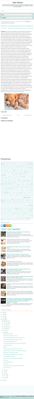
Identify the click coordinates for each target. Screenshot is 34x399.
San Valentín (6, 212)
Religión (2, 210)
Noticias (2, 201)
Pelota (21, 204)
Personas (2, 207)
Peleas (12, 204)
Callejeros (14, 170)
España (23, 183)
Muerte (2, 200)
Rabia (29, 208)
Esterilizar (10, 185)
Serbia (32, 212)
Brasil (32, 169)
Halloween (22, 189)
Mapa (16, 197)
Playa (32, 207)
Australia (5, 166)
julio (4, 330)
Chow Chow (18, 172)
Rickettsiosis (14, 210)
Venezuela (11, 218)
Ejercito (22, 182)
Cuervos (5, 176)
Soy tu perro (6, 363)
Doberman (4, 181)
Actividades (24, 162)
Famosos (31, 185)
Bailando (26, 166)
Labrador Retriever (27, 194)
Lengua (10, 196)
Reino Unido (28, 209)
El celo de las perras (7, 345)
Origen (29, 201)
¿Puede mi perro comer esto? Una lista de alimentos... (15, 350)
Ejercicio (18, 182)
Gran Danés (21, 188)
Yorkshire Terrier (20, 219)
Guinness (10, 189)
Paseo (18, 202)
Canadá (28, 170)
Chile (12, 172)
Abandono (7, 162)
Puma (26, 208)
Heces (5, 191)
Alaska (21, 163)
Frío (4, 187)
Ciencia (26, 172)
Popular (3, 229)
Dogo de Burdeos (17, 181)
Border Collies (22, 169)
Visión (11, 219)
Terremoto (19, 215)
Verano (19, 218)
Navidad (15, 200)
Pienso (12, 207)
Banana (31, 166)
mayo (5, 370)
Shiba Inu (19, 213)
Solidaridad (9, 214)
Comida (16, 173)
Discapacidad (15, 180)
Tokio (4, 217)
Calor (18, 170)
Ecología (31, 181)
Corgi (7, 175)
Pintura (19, 207)
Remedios (5, 210)
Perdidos (28, 204)
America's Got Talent (16, 164)
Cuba (29, 175)
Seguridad (26, 212)
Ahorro (18, 163)
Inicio (18, 115)
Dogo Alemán (10, 181)
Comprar (27, 173)
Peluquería (24, 204)
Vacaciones (28, 217)
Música (11, 200)
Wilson (15, 219)
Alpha (7, 164)
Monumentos (22, 199)
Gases (2, 188)
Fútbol (21, 187)
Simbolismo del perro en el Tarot (10, 335)
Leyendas (16, 196)
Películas (15, 204)
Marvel (22, 197)
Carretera (9, 171)
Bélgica (21, 167)
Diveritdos (27, 180)
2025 (3, 314)
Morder (30, 199)
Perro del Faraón (14, 205)
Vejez (8, 218)
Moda (18, 199)
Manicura (12, 197)
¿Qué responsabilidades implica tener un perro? (13, 337)
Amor (27, 164)
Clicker (29, 172)
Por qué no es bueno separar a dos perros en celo (18, 254)
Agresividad (11, 163)
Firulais (22, 186)
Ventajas (15, 218)
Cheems (5, 172)
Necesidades (19, 200)
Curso (27, 176)
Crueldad (20, 175)
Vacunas (31, 217)
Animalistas (3, 165)
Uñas (24, 217)
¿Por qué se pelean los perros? (10, 341)
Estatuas (6, 185)
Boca (6, 169)
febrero (5, 375)
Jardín (27, 193)
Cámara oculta (23, 170)
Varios (2, 218)
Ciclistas (22, 172)
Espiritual (27, 183)
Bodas (9, 169)
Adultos (7, 163)
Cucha (32, 175)
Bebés (18, 167)
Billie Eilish (3, 169)
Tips (32, 215)
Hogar (13, 192)
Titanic (2, 217)
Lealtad (7, 196)
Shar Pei (9, 213)
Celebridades (26, 171)
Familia (27, 185)
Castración (21, 171)
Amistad (23, 164)
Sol (6, 214)
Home (2, 21)
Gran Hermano (26, 188)
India (32, 192)
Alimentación (8, 21)
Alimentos (3, 164)
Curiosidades (23, 176)
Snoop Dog (28, 213)
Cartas (14, 171)
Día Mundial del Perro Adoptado (14, 179)
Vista (13, 219)
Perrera (2, 205)
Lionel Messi (29, 196)
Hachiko (18, 189)
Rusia (27, 210)
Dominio (21, 181)
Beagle (15, 167)
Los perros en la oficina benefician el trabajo (13, 358)
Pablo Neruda (3, 202)
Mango (9, 197)
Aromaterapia (28, 165)
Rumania (24, 210)
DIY (1, 181)
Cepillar (2, 172)
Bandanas (2, 167)
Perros (22, 21)
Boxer (27, 169)
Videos (2, 219)
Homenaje (17, 192)
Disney (23, 180)
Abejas (11, 162)
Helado (8, 191)
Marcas (18, 197)
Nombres (31, 200)
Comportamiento (22, 173)
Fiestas (15, 186)
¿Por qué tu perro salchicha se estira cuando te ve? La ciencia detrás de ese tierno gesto (18, 269)
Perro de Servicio (7, 205)
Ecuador (2, 182)
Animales (31, 164)
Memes (5, 199)
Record (7, 209)
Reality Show (3, 209)
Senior (30, 212)
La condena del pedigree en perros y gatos (12, 339)
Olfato (21, 201)
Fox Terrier (31, 186)
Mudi (32, 199)
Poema (2, 208)
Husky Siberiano (28, 192)
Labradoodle (17, 194)
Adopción (3, 163)
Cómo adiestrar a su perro (9, 356)
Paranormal (15, 202)
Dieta (8, 180)
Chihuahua (9, 172)
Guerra (6, 189)
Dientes (5, 180)
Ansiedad (7, 165)
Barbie (8, 167)
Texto (23, 215)
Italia (19, 193)
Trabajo (7, 217)
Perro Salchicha (25, 205)
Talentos (31, 214)
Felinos (9, 186)
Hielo (25, 191)
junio (5, 332)
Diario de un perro (7, 367)
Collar (8, 173)
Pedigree (9, 204)
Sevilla (2, 213)
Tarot (2, 215)
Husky (23, 192)
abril (4, 372)
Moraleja (26, 199)
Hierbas (28, 191)
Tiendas (25, 215)
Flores (25, 186)
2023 (4, 162)
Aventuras (12, 166)
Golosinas (16, 188)
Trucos (10, 217)
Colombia (12, 173)
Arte (32, 165)
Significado (23, 213)
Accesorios (15, 162)
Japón (24, 193)
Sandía (11, 212)
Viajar (32, 218)
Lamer (4, 196)
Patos (2, 204)
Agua (16, 163)
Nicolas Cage (24, 200)
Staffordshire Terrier (19, 214)
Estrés (14, 185)
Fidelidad (12, 186)
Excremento (23, 185)
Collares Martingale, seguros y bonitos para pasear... (14, 343)
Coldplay (5, 173)
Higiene (31, 191)
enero (5, 377)
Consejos (3, 175)
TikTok (29, 215)
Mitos (16, 199)
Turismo (13, 217)
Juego (2, 194)
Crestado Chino (15, 175)
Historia (2, 192)
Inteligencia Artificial (8, 193)
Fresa (2, 187)
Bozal (29, 169)
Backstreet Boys (21, 166)
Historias (6, 192)
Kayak (11, 194)
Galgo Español (26, 187)
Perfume (31, 204)
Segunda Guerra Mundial (19, 212)
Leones (13, 196)
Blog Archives (16, 229)
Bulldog (2, 170)
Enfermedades (4, 183)
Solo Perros (18, 2)
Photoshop (9, 207)
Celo (30, 171)
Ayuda (17, 166)
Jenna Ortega (30, 193)
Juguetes (4, 194)
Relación (31, 209)
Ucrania (21, 217)
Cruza (23, 175)
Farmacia (2, 186)
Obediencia (10, 201)
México (12, 199)
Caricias (5, 171)
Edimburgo (9, 182)
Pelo (19, 204)
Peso (6, 207)
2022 (2, 162)
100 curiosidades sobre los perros (14, 261)
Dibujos (2, 180)
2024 (3, 316)
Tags (9, 229)
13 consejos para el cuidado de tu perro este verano (18, 239)
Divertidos (31, 180)
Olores (24, 201)
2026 (3, 312)
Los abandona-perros (8, 362)
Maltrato (6, 197)
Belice (24, 167)
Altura (10, 164)
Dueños (28, 181)
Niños (28, 200)
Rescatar (9, 210)
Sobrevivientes (3, 214)
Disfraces (20, 180)
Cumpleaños (17, 176)
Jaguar (21, 193)
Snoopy (32, 213)
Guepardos (3, 189)
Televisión (13, 215)
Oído (17, 201)
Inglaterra (2, 193)
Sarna (13, 212)
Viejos (6, 219)
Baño (6, 167)
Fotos (28, 186)
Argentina (24, 165)
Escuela (20, 183)
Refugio (20, 209)
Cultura (13, 176)
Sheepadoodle (14, 213)
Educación (14, 182)
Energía (31, 182)
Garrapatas (31, 187)
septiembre (6, 326)
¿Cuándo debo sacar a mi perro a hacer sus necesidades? (19, 291)
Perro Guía (19, 205)
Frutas (6, 187)
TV (19, 217)
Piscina (22, 207)
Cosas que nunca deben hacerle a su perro (12, 348)
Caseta (17, 171)
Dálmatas (2, 177)
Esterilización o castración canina (10, 352)
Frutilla (9, 187)
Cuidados (9, 176)
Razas (31, 208)
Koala (14, 194)
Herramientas (17, 191)
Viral (8, 219)
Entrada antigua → (29, 115)
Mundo (9, 200)
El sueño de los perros (8, 333)
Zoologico (26, 219)
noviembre (6, 323)
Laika (2, 196)
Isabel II (13, 193)
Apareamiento (19, 165)
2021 (3, 380)
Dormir (24, 181)
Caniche (2, 171)
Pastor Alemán (23, 202)
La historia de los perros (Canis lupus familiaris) (13, 365)
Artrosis (2, 166)
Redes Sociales (11, 209)
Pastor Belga (28, 202)
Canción (31, 170)
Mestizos (9, 199)
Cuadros (26, 175)
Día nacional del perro (25, 179)
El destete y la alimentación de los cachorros (17, 26)
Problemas (16, 208)
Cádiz (10, 170)
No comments (30, 28)
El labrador (5, 360)
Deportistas (11, 177)
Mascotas (18, 21)
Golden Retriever (10, 188)
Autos (9, 166)
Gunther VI (14, 189)
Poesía (5, 208)
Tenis (16, 215)
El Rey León (27, 182)
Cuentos (2, 176)
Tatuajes (4, 215)
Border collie (17, 169)
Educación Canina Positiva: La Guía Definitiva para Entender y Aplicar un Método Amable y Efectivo (20, 277)
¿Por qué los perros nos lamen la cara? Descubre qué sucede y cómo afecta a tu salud (18, 232)
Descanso (15, 177)
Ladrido (31, 194)
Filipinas (19, 186)
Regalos (23, 209)
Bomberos (12, 169)
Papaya (11, 202)
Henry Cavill (12, 191)
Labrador (21, 194)
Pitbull (26, 207)
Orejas (27, 201)
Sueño (25, 214)
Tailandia (28, 214)
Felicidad (6, 186)
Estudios (18, 185)
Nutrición (6, 201)
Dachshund (31, 176)
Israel (17, 193)
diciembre (6, 321)
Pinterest (16, 207)
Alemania (25, 163)
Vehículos (5, 218)
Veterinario (28, 218)
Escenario (16, 183)
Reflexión (17, 209)
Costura (10, 175)
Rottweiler (21, 210)
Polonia (8, 208)
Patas (32, 202)
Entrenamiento (11, 183)
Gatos (5, 188)
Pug (24, 208)
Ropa (17, 210)
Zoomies (29, 219)
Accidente (20, 162)
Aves (15, 166)
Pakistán (7, 202)
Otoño (32, 201)
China (15, 172)
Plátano (29, 207)
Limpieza (25, 196)
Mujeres (5, 200)
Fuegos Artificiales (16, 187)
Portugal (12, 208)
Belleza (27, 167)
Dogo (7, 181)
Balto (29, 166)
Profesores (21, 208)
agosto (5, 328)
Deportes (6, 177)
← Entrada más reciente (6, 115)
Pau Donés (5, 204)
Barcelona (12, 167)
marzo (5, 374)
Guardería (31, 188)
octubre (5, 325)
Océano (14, 201)
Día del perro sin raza (27, 177)
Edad (5, 182)
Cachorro (13, 21)
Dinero (11, 180)
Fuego (12, 187)
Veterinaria (23, 218)
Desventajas (20, 177)
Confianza (31, 173)
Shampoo (5, 213)
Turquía (16, 217)
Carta (12, 171)
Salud (30, 210)
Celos (32, 171)
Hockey (10, 192)
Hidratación (22, 191)
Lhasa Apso (20, 196)
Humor (20, 192)
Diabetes (31, 179)
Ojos (19, 201)
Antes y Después (13, 165)
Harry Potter (26, 189)
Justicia (8, 194)
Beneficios (31, 167)
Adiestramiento (30, 162)
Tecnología (8, 215)
